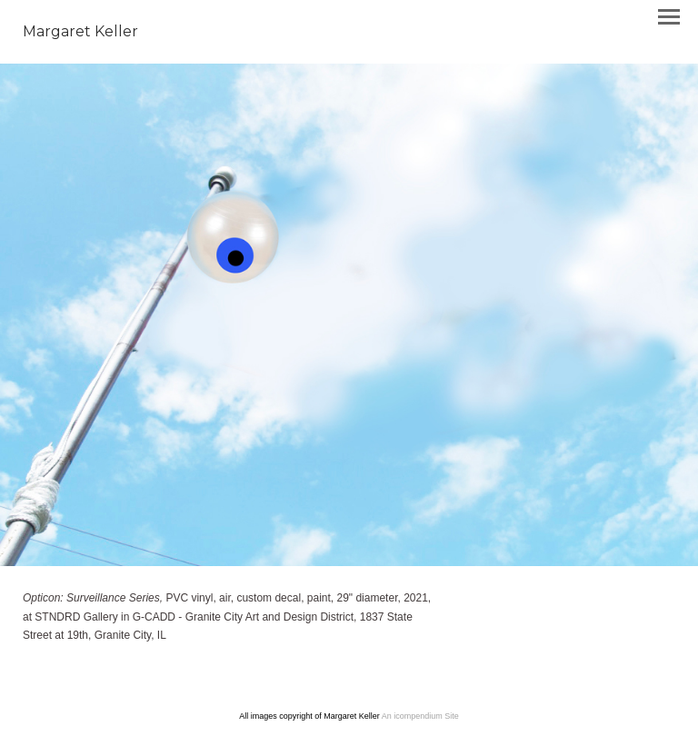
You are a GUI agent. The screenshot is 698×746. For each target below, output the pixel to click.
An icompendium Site (420, 716)
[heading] (80, 32)
